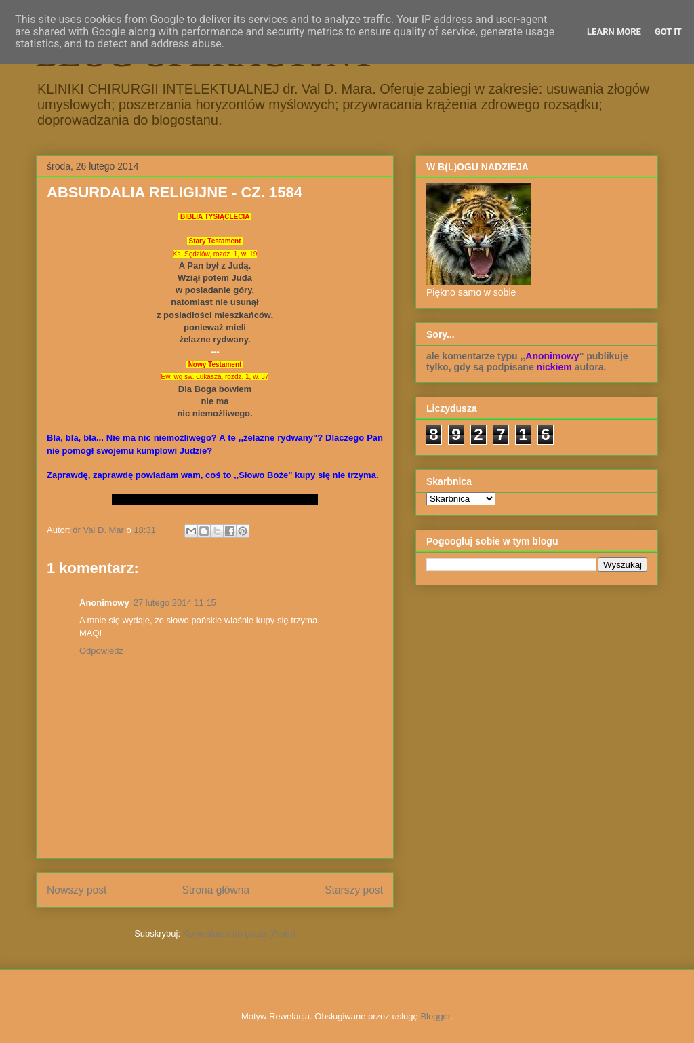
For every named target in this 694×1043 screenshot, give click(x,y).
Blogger (435, 1016)
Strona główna (215, 890)
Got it (668, 31)
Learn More (614, 31)
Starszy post (354, 890)
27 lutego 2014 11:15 (175, 602)
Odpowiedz (101, 651)
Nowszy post (76, 890)
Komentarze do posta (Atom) (239, 933)
